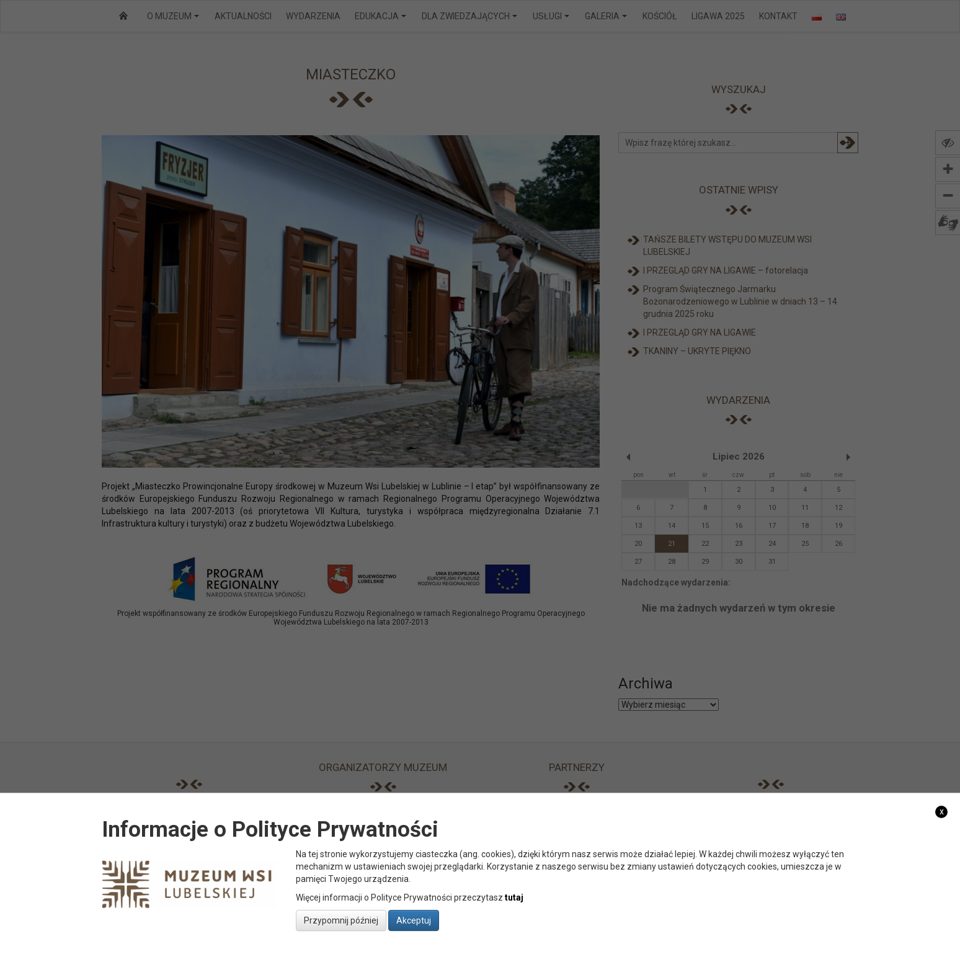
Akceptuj (413, 920)
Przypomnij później (341, 920)
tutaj (514, 897)
